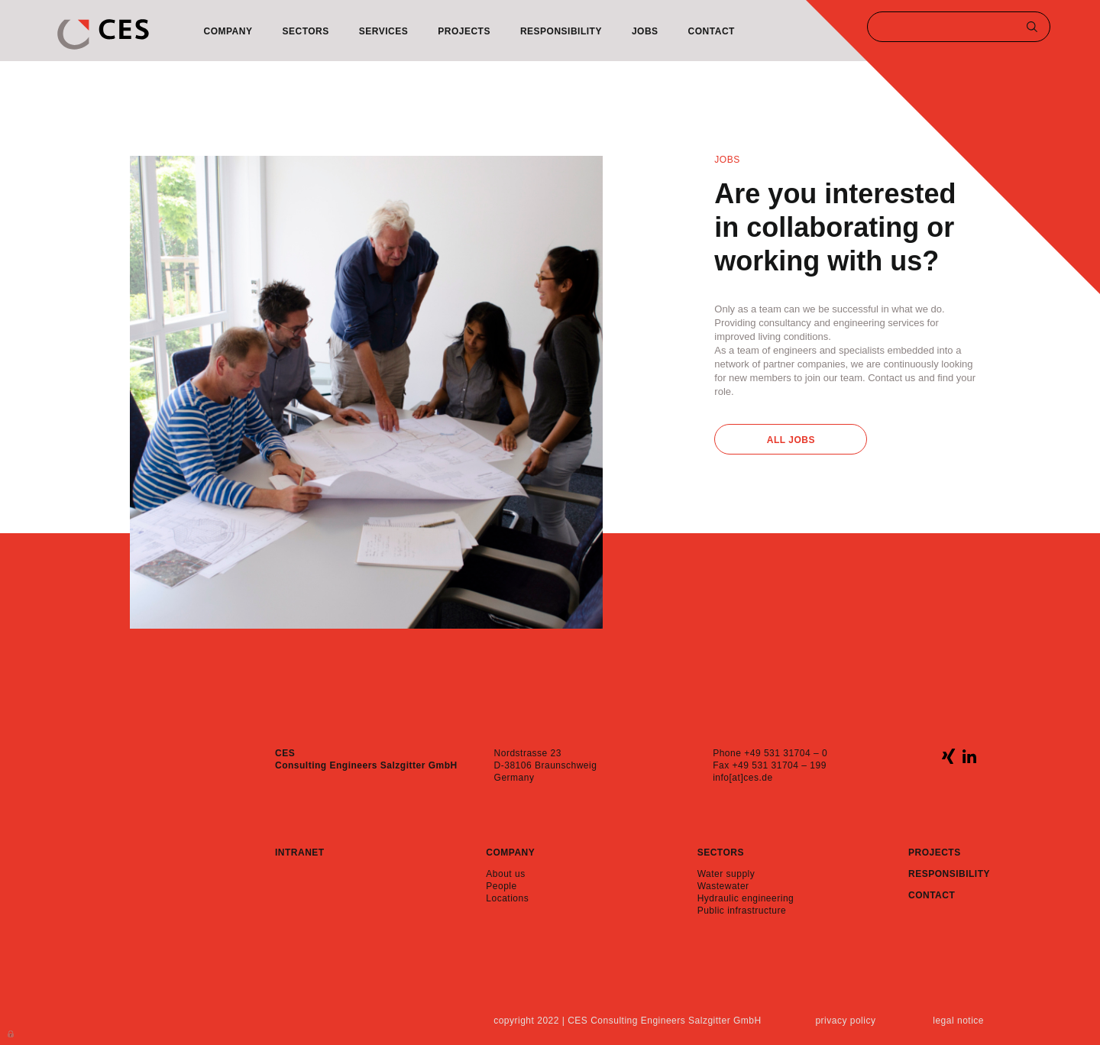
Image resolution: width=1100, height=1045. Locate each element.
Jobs (645, 31)
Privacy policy (845, 1020)
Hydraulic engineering (745, 898)
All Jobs (791, 440)
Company (228, 31)
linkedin (969, 756)
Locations (507, 898)
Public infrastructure (742, 910)
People (501, 886)
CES (103, 34)
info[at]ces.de (742, 777)
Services (383, 31)
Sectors (305, 31)
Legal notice (958, 1020)
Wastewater (723, 886)
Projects (464, 31)
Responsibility (561, 31)
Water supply (726, 874)
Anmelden (11, 1032)
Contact (711, 31)
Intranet (300, 852)
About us (505, 874)
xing (948, 756)
